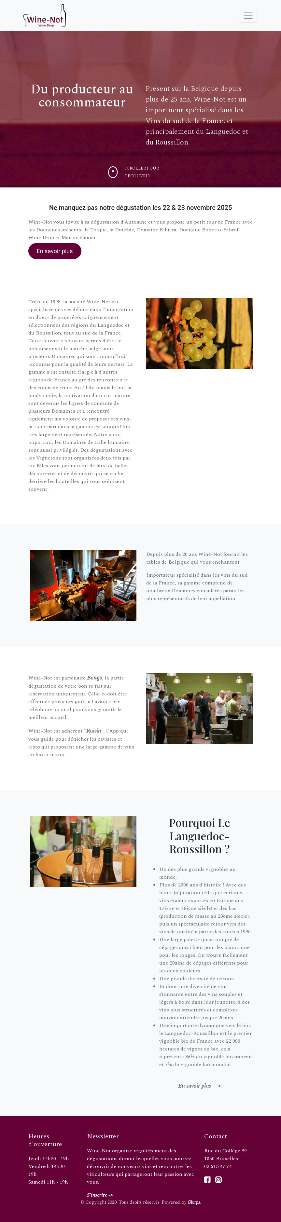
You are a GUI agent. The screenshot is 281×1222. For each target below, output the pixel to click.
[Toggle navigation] (248, 16)
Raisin (93, 730)
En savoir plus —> (199, 1085)
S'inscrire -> (100, 1195)
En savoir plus (54, 251)
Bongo (94, 677)
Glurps (194, 1202)
